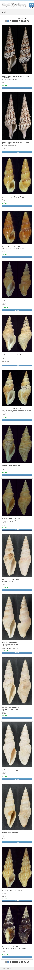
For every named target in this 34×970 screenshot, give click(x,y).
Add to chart (17, 87)
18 (25, 21)
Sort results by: (20, 18)
